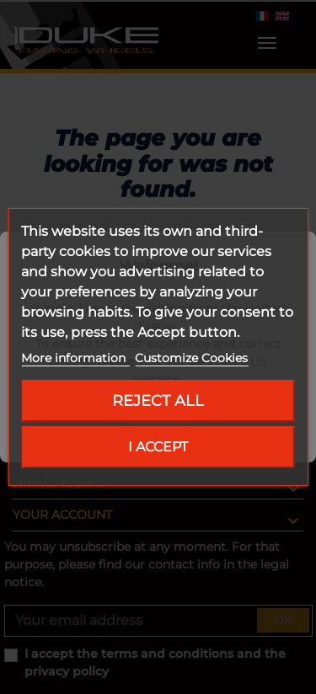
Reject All (158, 400)
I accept (158, 447)
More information (75, 358)
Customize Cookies (191, 358)
